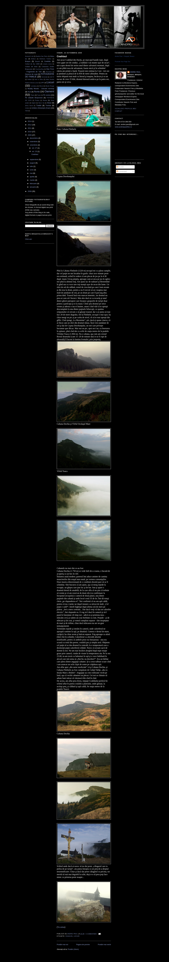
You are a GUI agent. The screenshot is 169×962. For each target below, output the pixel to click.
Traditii (38, 105)
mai (31, 173)
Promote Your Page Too (122, 61)
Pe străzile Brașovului (34, 98)
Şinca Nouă (29, 105)
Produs (37, 100)
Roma (45, 100)
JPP (42, 82)
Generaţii (44, 77)
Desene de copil (31, 74)
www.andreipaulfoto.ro (123, 127)
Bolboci (33, 59)
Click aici (28, 239)
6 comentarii (91, 934)
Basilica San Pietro (42, 56)
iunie (32, 170)
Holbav (29, 79)
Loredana (34, 86)
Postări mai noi (62, 944)
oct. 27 (34, 148)
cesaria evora (47, 64)
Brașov (27, 61)
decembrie (34, 138)
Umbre (27, 108)
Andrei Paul (72, 934)
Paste (39, 95)
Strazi (49, 103)
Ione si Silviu (39, 79)
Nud (29, 92)
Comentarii (121, 171)
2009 (30, 135)
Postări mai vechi (104, 944)
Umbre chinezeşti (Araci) (41, 108)
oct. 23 (34, 151)
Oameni (49, 91)
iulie (31, 166)
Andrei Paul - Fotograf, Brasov (124, 56)
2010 (30, 132)
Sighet (34, 103)
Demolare (49, 72)
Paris (32, 95)
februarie (33, 184)
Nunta (37, 91)
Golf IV (52, 77)
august (33, 163)
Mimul (41, 86)
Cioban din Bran (31, 66)
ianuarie (33, 187)
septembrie (34, 159)
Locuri (50, 82)
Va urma (61, 927)
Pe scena (47, 95)
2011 (30, 128)
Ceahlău (47, 61)
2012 (30, 125)
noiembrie (34, 142)
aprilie (32, 177)
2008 (30, 191)
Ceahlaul (34, 154)
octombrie (34, 145)
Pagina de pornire (83, 944)
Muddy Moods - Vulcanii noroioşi (41, 89)
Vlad (26, 110)
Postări (120, 167)
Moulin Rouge (50, 86)
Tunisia (48, 105)
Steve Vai (41, 103)
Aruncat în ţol (29, 56)
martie (32, 180)
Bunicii (37, 61)
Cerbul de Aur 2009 (32, 64)
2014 (30, 121)
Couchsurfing (40, 69)
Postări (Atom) (73, 949)
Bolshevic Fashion (45, 59)
